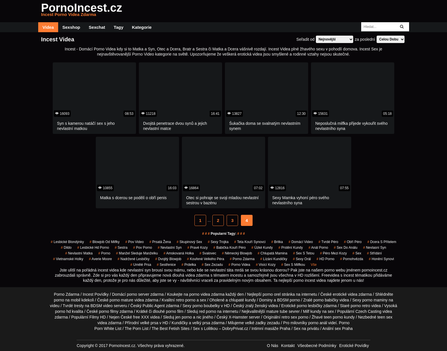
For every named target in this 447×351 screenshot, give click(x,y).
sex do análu (345, 248)
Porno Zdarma (66, 294)
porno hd (63, 311)
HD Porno (325, 259)
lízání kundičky (273, 259)
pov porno (142, 248)
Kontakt (287, 345)
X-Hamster (238, 317)
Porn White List (107, 328)
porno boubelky (206, 305)
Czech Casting (368, 311)
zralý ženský (256, 305)
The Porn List (136, 328)
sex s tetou (303, 253)
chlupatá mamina (272, 253)
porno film (174, 311)
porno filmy (108, 311)
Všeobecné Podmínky (317, 345)
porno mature (121, 300)
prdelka (189, 265)
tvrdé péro (328, 242)
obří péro (353, 242)
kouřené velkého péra (205, 259)
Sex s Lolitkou (205, 328)
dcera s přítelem (381, 242)
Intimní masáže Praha (270, 328)
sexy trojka (218, 242)
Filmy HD (98, 317)
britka (277, 242)
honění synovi (381, 259)
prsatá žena (160, 242)
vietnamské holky (68, 259)
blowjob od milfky (104, 242)
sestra (121, 248)
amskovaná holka (179, 253)
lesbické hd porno (93, 248)
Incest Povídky (96, 294)
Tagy (118, 27)
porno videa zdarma (207, 294)
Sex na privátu (306, 328)
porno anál (317, 323)
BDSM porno (288, 300)
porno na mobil (67, 300)
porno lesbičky (309, 305)
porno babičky (326, 300)
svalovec (208, 253)
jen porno (183, 317)
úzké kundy (262, 248)
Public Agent (154, 305)
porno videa (239, 265)
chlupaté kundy (242, 300)
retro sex (289, 317)
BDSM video (101, 305)
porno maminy (375, 300)
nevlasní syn (374, 248)
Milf (306, 311)
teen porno (333, 317)
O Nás (272, 345)
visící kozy (265, 265)
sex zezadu (212, 265)
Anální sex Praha (337, 328)
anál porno (318, 248)
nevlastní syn (170, 248)
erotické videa (345, 294)
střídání (374, 253)
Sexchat (97, 27)
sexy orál (302, 259)
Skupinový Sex (189, 242)
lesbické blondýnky (67, 242)
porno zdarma (242, 259)
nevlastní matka (79, 253)
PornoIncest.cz (81, 11)
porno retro (360, 305)
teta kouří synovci (250, 242)
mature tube (277, 311)
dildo (66, 248)
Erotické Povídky (354, 345)
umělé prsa (140, 265)
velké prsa (149, 323)
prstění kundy (291, 248)
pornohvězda (351, 259)
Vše (314, 265)
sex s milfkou (293, 265)
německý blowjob (237, 253)
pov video (134, 242)
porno (104, 253)
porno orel (272, 294)
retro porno (185, 300)
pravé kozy (197, 248)
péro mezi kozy (333, 253)
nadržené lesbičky (134, 259)
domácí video (300, 242)
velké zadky (255, 323)
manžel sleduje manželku (137, 253)
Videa (48, 27)
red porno (207, 311)
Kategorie (142, 27)
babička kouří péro (230, 248)
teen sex (385, 317)
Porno (344, 323)
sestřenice (166, 265)
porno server (138, 294)
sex (356, 253)
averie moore (100, 259)
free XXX (141, 317)
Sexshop (71, 27)
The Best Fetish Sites (171, 328)
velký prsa (201, 323)
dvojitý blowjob (168, 259)
